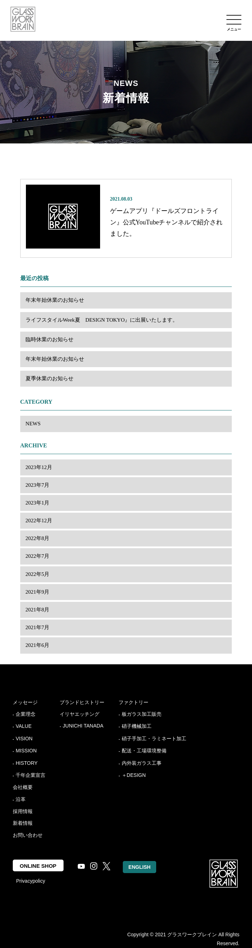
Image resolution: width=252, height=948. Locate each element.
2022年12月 (39, 520)
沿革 (21, 799)
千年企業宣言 (30, 775)
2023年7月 (38, 485)
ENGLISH (139, 867)
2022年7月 (38, 556)
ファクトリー (133, 702)
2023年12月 (39, 467)
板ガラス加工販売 (141, 714)
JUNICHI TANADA (83, 726)
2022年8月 (38, 538)
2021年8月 (38, 609)
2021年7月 (38, 627)
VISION (24, 738)
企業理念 (25, 714)
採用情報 (23, 811)
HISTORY (27, 763)
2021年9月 (38, 592)
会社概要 (23, 787)
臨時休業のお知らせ (49, 339)
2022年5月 (38, 574)
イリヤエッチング (79, 714)
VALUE (24, 726)
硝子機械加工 (137, 726)
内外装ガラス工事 (141, 763)
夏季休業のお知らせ (49, 378)
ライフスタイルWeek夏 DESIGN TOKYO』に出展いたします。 (102, 320)
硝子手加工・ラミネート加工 (154, 738)
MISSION (26, 750)
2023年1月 (38, 503)
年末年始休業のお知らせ (55, 300)
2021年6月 (38, 645)
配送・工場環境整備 (144, 750)
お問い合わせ (28, 835)
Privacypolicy (30, 881)
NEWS (33, 423)
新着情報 (23, 823)
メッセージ (25, 702)
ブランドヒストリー (82, 702)
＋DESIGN (134, 775)
